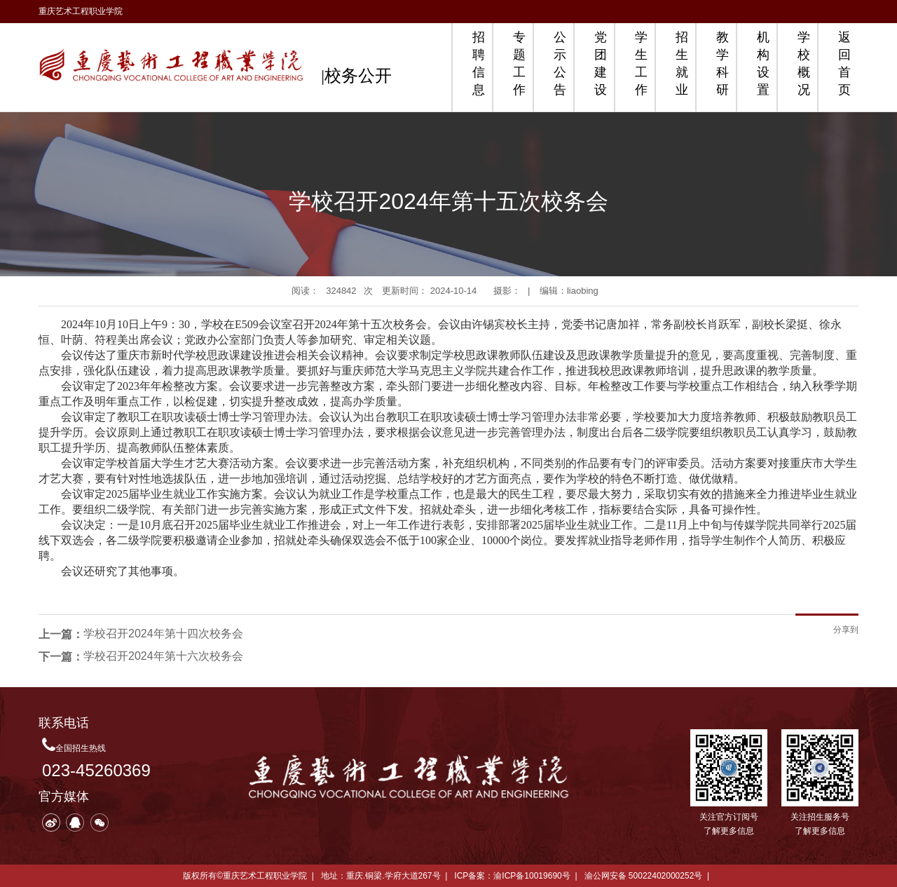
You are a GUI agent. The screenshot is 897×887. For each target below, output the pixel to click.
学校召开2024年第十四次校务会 (163, 633)
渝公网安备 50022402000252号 (643, 876)
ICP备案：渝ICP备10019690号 (512, 876)
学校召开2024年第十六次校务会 (163, 656)
